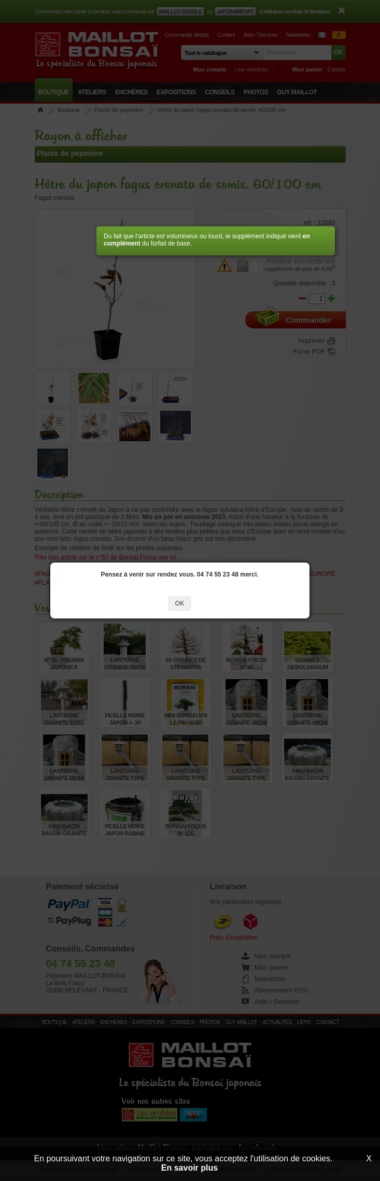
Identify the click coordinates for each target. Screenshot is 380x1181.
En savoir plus (189, 1167)
